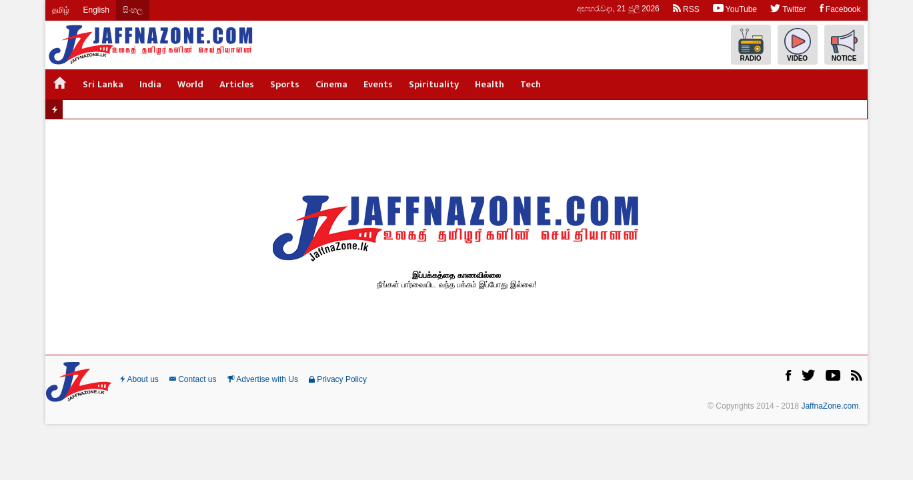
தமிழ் (60, 10)
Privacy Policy (338, 379)
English (96, 10)
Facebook (840, 8)
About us (139, 379)
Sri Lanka (103, 84)
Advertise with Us (262, 379)
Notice (844, 45)
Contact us (193, 379)
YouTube (735, 8)
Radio (751, 45)
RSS (686, 8)
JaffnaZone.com (829, 406)
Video (797, 45)
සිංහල (133, 10)
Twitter (788, 8)
